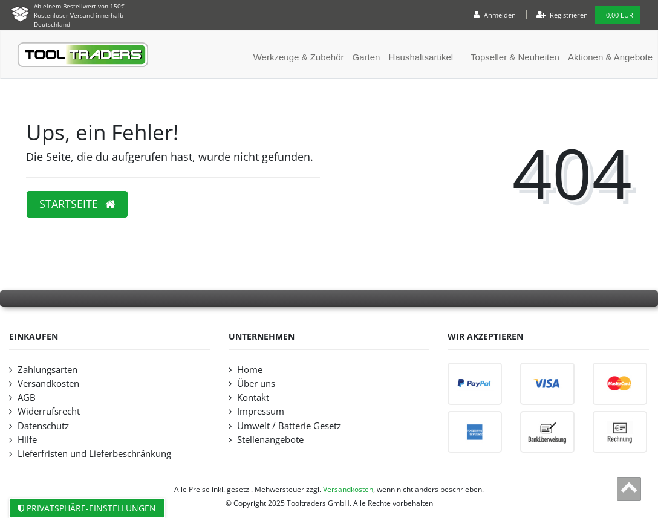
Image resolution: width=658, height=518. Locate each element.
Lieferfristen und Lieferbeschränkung (94, 453)
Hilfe (27, 439)
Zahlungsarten (47, 369)
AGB (27, 397)
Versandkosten (48, 383)
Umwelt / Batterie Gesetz (289, 425)
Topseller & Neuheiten (515, 57)
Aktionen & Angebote (610, 57)
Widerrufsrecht (49, 411)
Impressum (260, 411)
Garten (366, 57)
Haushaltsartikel (420, 57)
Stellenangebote (270, 439)
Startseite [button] (77, 203)
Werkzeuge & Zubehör (298, 57)
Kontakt (253, 397)
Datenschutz (43, 425)
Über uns (256, 383)
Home (249, 369)
